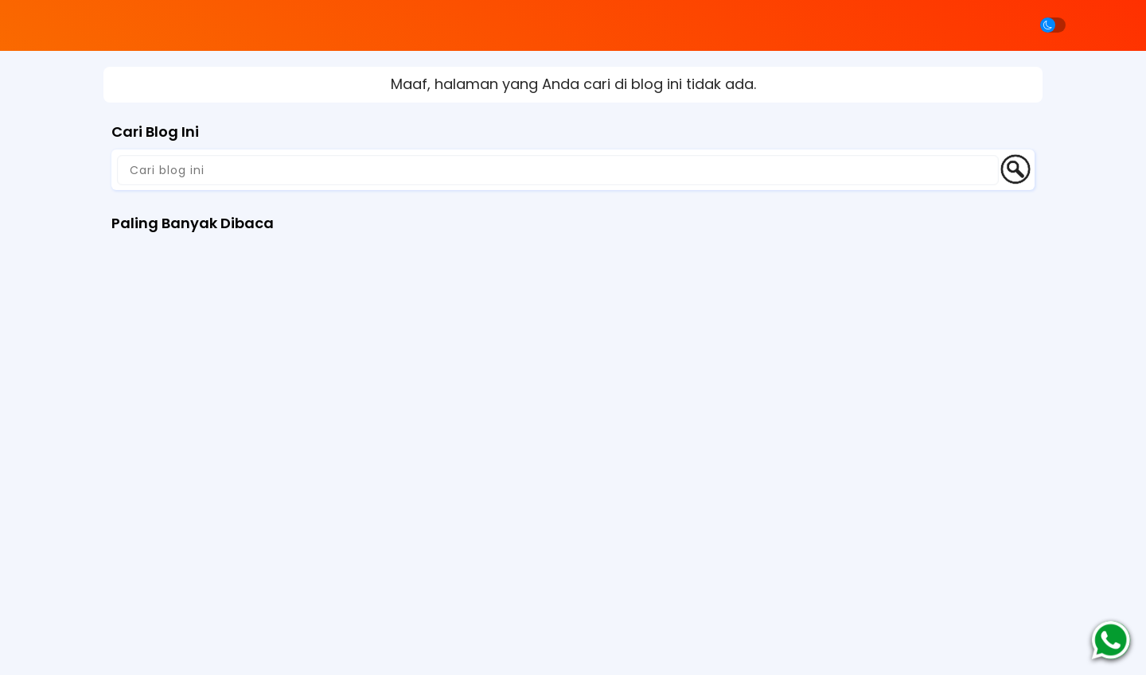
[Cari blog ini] (558, 170)
